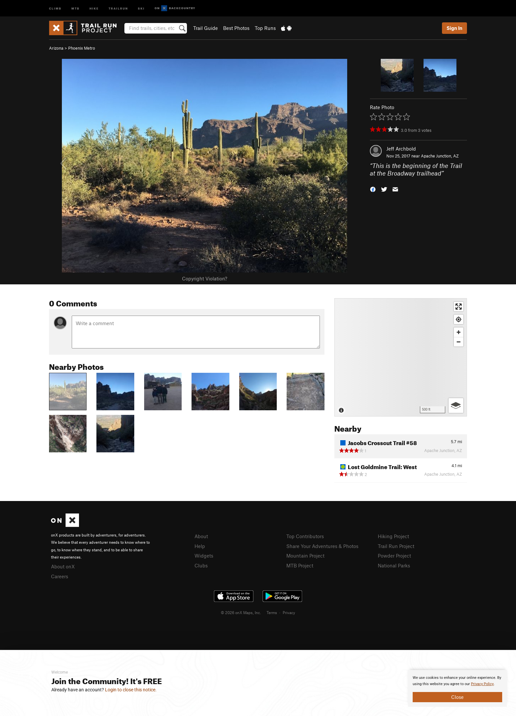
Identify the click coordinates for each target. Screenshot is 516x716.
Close (457, 697)
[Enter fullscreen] (458, 306)
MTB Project (299, 565)
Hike (94, 8)
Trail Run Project (396, 546)
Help (199, 546)
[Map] (401, 357)
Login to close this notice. (131, 689)
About (201, 536)
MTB (75, 8)
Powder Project (394, 556)
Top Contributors (305, 536)
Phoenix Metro (81, 48)
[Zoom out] (458, 341)
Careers (59, 576)
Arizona (56, 48)
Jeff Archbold (401, 149)
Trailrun (118, 8)
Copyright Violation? (204, 278)
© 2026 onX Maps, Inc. (241, 612)
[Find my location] (458, 319)
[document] (457, 688)
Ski (141, 8)
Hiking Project (393, 536)
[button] (373, 188)
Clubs (201, 565)
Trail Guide (205, 28)
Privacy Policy (482, 684)
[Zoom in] (458, 332)
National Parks (394, 565)
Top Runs (265, 28)
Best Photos (236, 28)
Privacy (289, 612)
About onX (63, 566)
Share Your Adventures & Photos (322, 546)
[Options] (456, 405)
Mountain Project (305, 556)
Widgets (203, 556)
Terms (272, 612)
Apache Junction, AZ (440, 155)
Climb (55, 8)
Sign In (454, 28)
